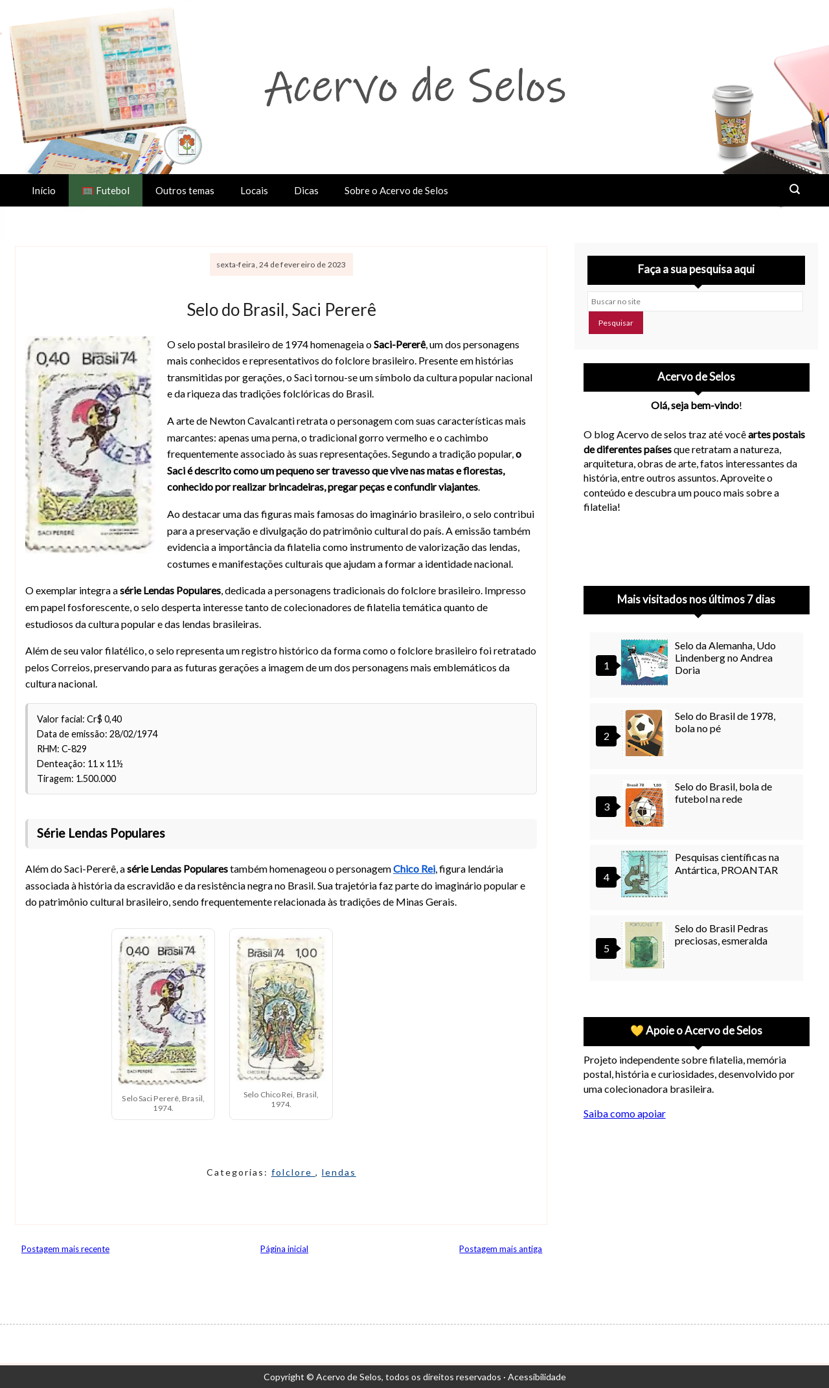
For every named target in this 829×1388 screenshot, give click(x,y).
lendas (339, 1172)
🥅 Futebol (106, 190)
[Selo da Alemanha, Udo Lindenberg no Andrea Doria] (646, 664)
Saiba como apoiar (625, 1113)
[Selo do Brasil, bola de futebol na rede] (646, 805)
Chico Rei (414, 868)
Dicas (306, 190)
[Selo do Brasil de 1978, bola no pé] (646, 734)
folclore (293, 1172)
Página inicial (284, 1249)
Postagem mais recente (65, 1249)
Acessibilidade (537, 1376)
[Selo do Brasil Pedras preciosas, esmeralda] (646, 947)
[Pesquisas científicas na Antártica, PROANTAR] (646, 876)
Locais (254, 190)
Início (44, 190)
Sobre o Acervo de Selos (396, 190)
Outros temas (184, 190)
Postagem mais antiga (500, 1249)
